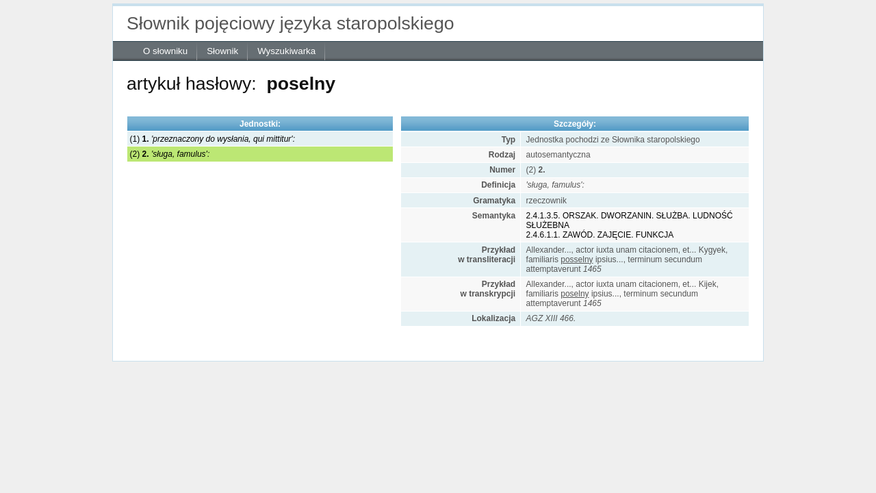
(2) (170, 154)
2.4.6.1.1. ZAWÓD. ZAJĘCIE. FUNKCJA (600, 235)
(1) (212, 139)
